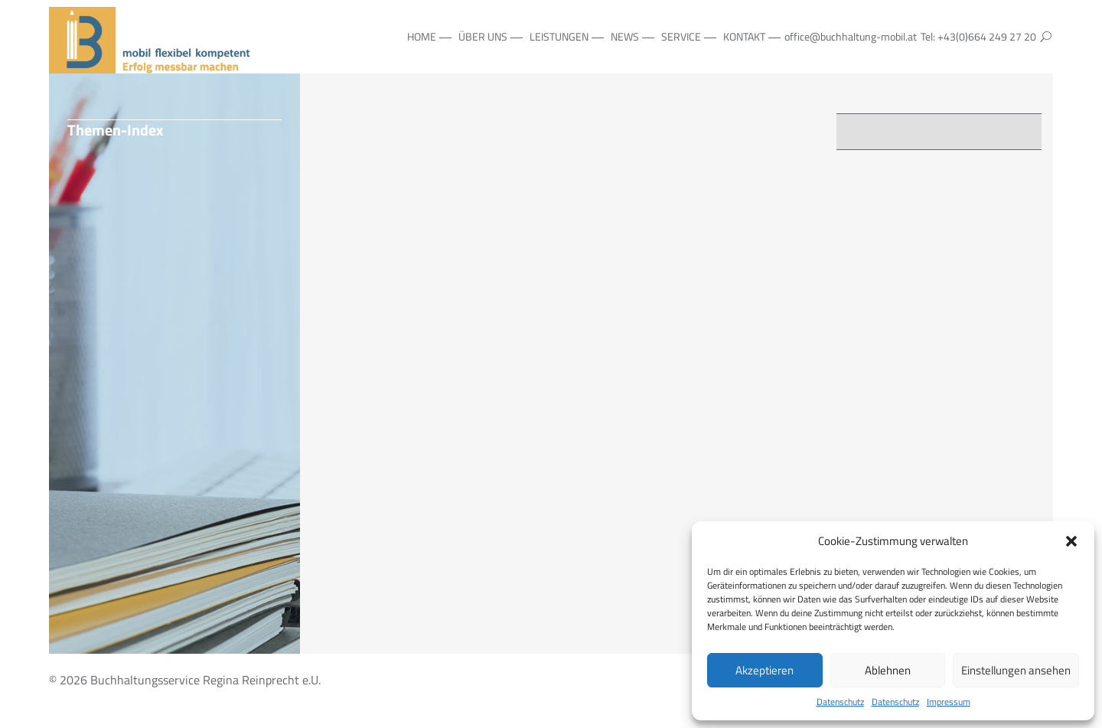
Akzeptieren (764, 670)
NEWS (625, 36)
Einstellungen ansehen (1016, 670)
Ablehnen (888, 670)
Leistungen (559, 36)
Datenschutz (840, 702)
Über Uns (482, 36)
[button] (1071, 541)
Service (681, 36)
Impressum (948, 702)
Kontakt (744, 36)
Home (421, 36)
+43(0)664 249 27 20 (986, 36)
